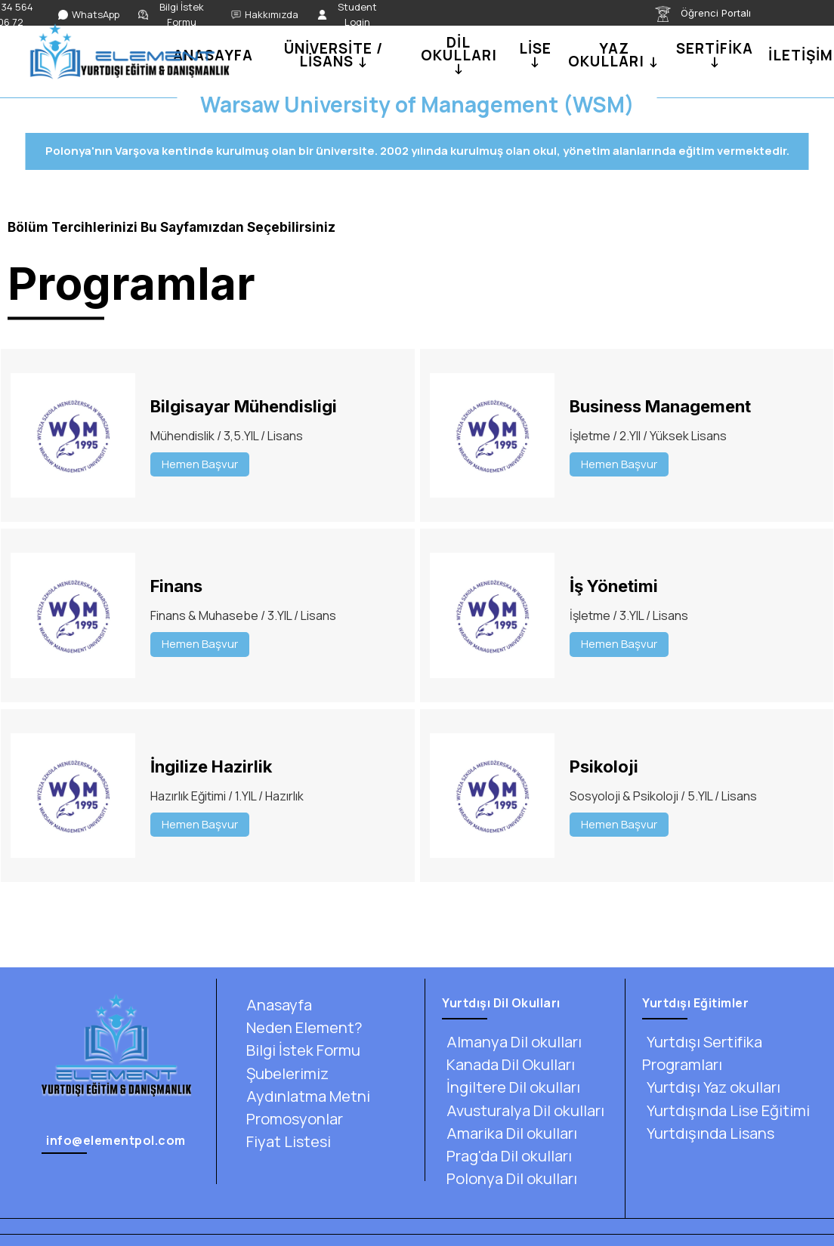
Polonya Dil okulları (509, 1178)
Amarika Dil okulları (509, 1133)
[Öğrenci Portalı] (711, 14)
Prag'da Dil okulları (507, 1155)
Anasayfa (277, 1004)
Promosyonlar (292, 1118)
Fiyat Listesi (286, 1141)
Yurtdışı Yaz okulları (711, 1087)
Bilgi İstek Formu (301, 1050)
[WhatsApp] (88, 15)
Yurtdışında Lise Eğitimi (726, 1110)
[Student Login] (350, 14)
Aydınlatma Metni (306, 1096)
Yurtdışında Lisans (708, 1133)
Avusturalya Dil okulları (523, 1110)
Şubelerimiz (285, 1073)
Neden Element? (302, 1027)
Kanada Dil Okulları (508, 1064)
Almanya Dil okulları (512, 1041)
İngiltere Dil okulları (511, 1087)
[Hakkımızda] (264, 15)
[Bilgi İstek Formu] (175, 14)
